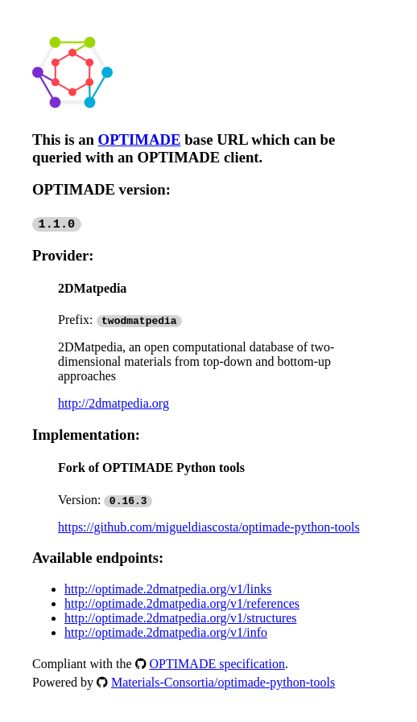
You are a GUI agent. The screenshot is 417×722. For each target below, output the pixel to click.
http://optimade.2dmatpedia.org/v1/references (181, 603)
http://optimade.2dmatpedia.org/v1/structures (180, 618)
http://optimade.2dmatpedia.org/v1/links (167, 589)
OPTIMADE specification (217, 664)
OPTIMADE (139, 139)
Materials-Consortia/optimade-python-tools (223, 682)
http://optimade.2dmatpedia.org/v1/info (165, 632)
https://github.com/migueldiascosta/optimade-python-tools (209, 527)
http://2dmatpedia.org (113, 403)
